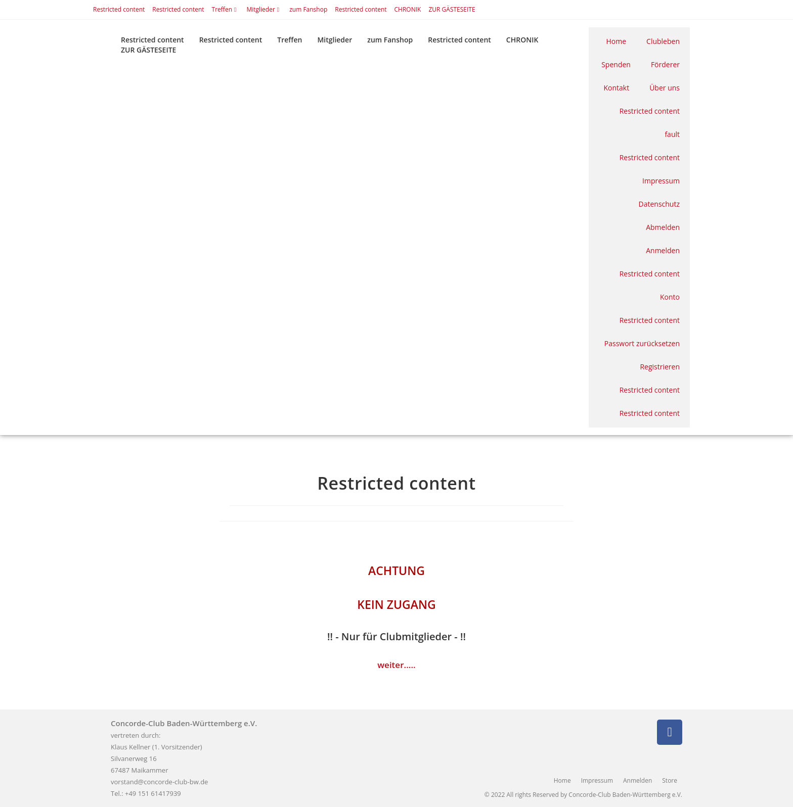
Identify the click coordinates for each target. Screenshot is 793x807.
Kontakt (616, 87)
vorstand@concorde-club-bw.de (159, 781)
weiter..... (396, 665)
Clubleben (663, 41)
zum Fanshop (308, 9)
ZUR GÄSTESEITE (451, 9)
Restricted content (119, 9)
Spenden (616, 64)
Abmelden (663, 227)
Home (616, 41)
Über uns (664, 87)
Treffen (225, 9)
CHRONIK (407, 9)
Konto (670, 297)
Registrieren (660, 366)
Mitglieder (264, 9)
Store (669, 780)
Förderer (665, 64)
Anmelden (663, 250)
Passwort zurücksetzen (642, 343)
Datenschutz (659, 204)
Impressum (661, 180)
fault (672, 134)
